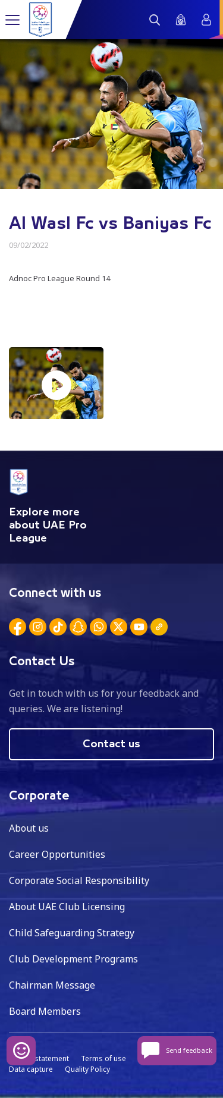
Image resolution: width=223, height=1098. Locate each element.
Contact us (111, 744)
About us (29, 828)
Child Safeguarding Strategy (71, 932)
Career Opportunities (57, 854)
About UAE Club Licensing (67, 906)
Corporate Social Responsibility (79, 880)
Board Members (45, 1011)
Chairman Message (52, 985)
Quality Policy (87, 1069)
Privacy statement (39, 1058)
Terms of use (103, 1058)
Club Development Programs (73, 958)
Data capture (31, 1069)
